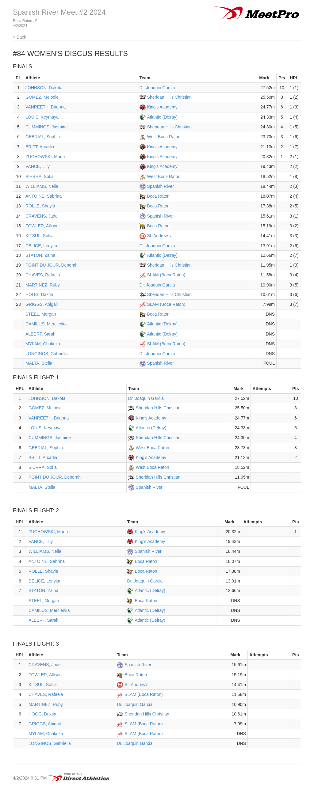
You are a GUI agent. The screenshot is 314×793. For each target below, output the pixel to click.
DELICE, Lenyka (41, 245)
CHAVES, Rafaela (42, 274)
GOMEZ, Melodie (42, 97)
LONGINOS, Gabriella (46, 353)
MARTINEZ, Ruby (42, 285)
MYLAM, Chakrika (42, 343)
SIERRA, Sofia (39, 176)
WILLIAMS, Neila (41, 186)
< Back (19, 37)
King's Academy (162, 106)
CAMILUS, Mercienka (46, 323)
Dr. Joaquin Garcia (157, 87)
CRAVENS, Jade (41, 216)
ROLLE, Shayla (40, 205)
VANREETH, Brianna (45, 106)
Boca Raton (158, 196)
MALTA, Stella (38, 363)
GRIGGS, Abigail (41, 304)
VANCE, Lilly (37, 166)
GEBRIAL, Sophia (42, 136)
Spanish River (160, 186)
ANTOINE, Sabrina (43, 196)
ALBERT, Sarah (40, 334)
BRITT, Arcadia (39, 146)
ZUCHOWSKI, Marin (45, 156)
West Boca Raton (164, 136)
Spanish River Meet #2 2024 (59, 12)
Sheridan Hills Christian (169, 97)
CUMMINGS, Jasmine (46, 126)
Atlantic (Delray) (162, 117)
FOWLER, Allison (42, 225)
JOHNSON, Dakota (44, 87)
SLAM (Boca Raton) (166, 274)
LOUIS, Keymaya (42, 117)
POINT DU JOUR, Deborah (51, 265)
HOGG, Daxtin (39, 294)
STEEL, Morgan (40, 314)
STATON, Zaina (40, 255)
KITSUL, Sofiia (39, 235)
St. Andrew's (159, 235)
